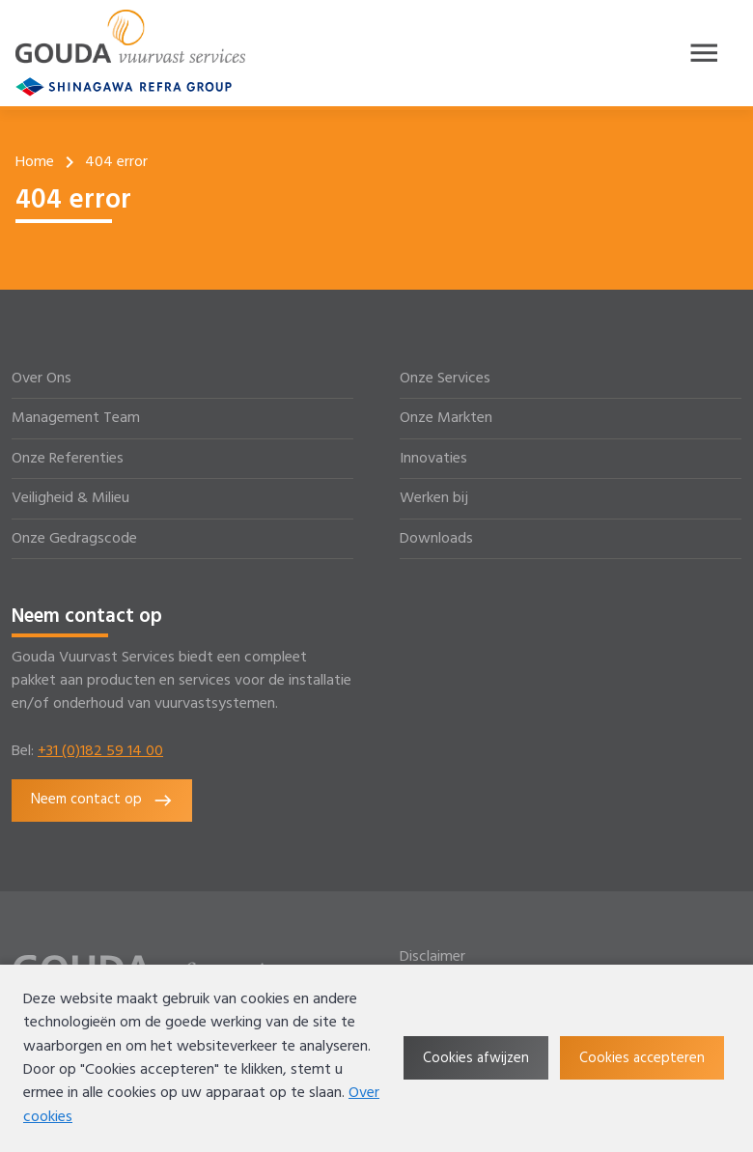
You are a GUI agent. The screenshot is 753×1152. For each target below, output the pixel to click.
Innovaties (433, 458)
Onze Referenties (68, 458)
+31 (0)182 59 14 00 (100, 751)
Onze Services (445, 378)
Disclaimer (432, 957)
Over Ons (41, 378)
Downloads (436, 538)
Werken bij (434, 498)
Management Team (76, 418)
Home (34, 162)
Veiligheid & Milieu (70, 498)
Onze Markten (446, 418)
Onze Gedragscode (74, 538)
